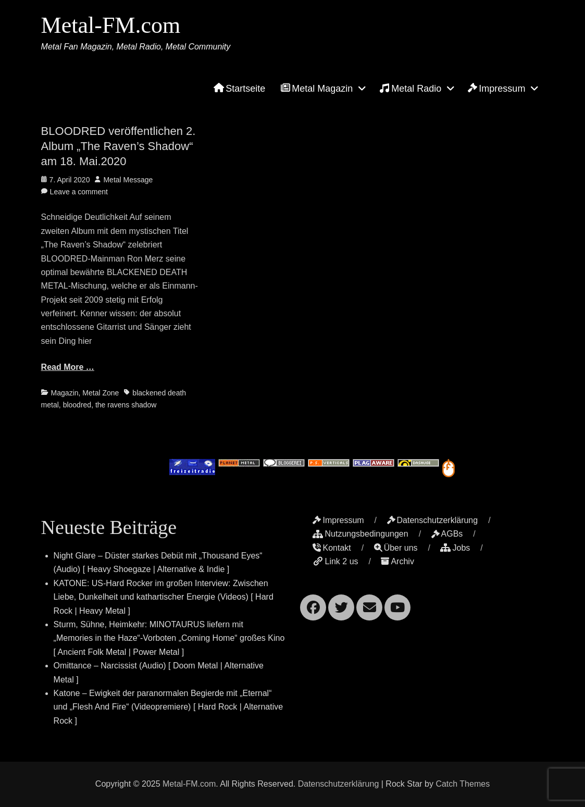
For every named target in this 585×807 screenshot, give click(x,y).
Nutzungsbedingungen (360, 533)
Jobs (455, 547)
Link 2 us (335, 561)
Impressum (496, 88)
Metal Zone (100, 393)
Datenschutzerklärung (432, 520)
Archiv (397, 561)
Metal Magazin (317, 88)
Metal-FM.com (111, 25)
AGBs (447, 533)
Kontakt (332, 547)
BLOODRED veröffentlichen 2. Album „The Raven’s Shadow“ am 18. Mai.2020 (118, 146)
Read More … (67, 367)
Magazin (65, 393)
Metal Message (128, 180)
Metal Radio (410, 88)
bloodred (77, 405)
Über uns (396, 547)
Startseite (239, 88)
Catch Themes (462, 783)
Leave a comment (79, 192)
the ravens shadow (126, 405)
